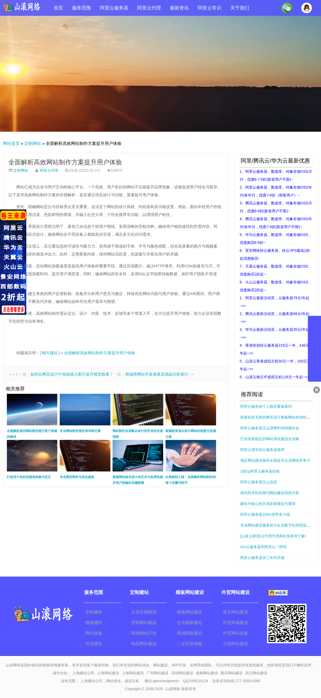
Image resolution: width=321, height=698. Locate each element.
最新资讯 (179, 8)
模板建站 (93, 622)
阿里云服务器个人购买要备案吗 (266, 406)
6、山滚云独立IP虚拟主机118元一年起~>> (274, 377)
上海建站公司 (83, 673)
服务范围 (81, 8)
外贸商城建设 (235, 622)
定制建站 (93, 612)
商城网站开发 (143, 633)
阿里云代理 (149, 8)
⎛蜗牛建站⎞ (50, 353)
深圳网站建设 (182, 673)
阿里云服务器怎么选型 (258, 482)
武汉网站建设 (256, 673)
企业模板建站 (189, 622)
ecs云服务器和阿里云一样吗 (263, 547)
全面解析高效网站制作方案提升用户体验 (65, 162)
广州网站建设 (157, 673)
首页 (58, 8)
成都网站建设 (207, 673)
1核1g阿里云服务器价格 (259, 471)
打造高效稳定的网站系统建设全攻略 (269, 439)
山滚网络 (172, 689)
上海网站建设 (108, 673)
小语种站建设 (235, 643)
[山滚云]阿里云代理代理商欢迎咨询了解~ (273, 536)
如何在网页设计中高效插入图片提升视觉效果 (69, 374)
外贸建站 (93, 643)
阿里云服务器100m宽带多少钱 (265, 514)
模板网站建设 (189, 612)
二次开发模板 (189, 643)
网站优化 (113, 681)
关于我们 (239, 8)
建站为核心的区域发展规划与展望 (267, 504)
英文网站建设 (235, 612)
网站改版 (93, 633)
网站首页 (11, 143)
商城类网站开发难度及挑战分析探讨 (156, 374)
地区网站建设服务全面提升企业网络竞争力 (275, 460)
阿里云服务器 (114, 8)
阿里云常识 (209, 8)
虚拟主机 (132, 681)
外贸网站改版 (235, 633)
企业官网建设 (143, 612)
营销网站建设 (143, 622)
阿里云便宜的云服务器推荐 (262, 450)
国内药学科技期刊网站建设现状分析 (269, 493)
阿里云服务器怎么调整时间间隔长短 (269, 428)
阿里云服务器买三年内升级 (262, 558)
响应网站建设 (143, 643)
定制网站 (32, 143)
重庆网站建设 (232, 673)
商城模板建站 (189, 633)
